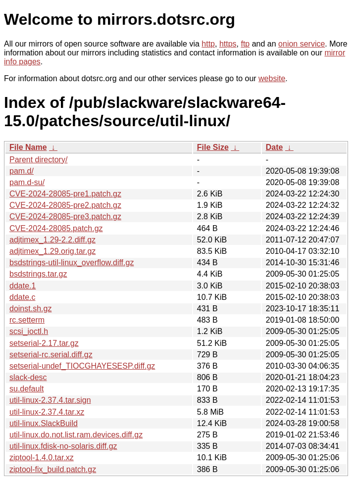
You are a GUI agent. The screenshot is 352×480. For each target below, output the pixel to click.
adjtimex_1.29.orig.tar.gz (52, 251)
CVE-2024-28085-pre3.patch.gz (65, 216)
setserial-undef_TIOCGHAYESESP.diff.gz (82, 366)
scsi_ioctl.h (28, 331)
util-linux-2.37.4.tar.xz (46, 412)
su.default (26, 388)
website (271, 78)
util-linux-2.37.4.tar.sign (50, 400)
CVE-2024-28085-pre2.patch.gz (65, 205)
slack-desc (28, 377)
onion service (301, 44)
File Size (213, 147)
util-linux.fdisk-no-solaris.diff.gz (63, 446)
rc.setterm (27, 320)
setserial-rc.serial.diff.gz (51, 354)
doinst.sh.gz (30, 308)
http (208, 44)
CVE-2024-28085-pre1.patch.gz (65, 194)
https (228, 44)
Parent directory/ (38, 159)
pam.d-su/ (27, 182)
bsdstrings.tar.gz (38, 274)
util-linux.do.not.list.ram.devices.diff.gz (76, 435)
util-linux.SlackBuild (43, 423)
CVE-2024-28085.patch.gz (56, 228)
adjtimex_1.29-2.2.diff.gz (52, 240)
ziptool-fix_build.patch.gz (52, 469)
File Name (28, 147)
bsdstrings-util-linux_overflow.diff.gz (71, 262)
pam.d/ (21, 171)
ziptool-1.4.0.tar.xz (41, 457)
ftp (245, 44)
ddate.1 (22, 286)
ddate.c (22, 297)
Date (274, 147)
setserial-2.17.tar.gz (44, 343)
